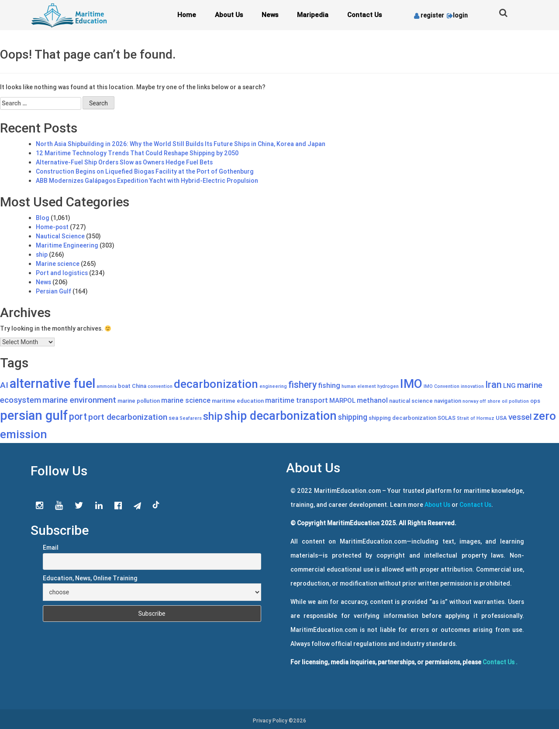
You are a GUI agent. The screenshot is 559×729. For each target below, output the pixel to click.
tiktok (156, 505)
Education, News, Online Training (90, 578)
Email (51, 547)
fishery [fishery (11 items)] (302, 385)
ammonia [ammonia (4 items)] (107, 386)
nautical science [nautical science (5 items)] (411, 401)
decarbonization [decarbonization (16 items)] (216, 384)
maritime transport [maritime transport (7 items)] (296, 400)
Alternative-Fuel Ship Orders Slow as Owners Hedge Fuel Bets (124, 162)
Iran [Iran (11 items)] (493, 385)
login (456, 15)
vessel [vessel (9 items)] (520, 417)
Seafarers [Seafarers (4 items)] (190, 418)
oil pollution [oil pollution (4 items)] (515, 401)
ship (42, 254)
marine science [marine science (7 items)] (185, 400)
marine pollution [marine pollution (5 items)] (138, 401)
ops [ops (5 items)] (535, 401)
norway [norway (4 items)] (470, 401)
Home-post (52, 227)
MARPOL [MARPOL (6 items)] (342, 400)
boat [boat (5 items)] (124, 386)
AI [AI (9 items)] (4, 385)
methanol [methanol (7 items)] (372, 400)
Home (186, 14)
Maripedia (312, 14)
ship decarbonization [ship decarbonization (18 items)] (280, 415)
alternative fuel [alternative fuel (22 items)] (52, 383)
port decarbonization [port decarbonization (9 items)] (127, 417)
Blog (42, 218)
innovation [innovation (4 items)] (472, 386)
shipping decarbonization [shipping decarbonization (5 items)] (402, 418)
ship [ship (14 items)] (213, 416)
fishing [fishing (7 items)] (329, 385)
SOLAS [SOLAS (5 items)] (446, 418)
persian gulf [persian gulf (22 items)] (34, 415)
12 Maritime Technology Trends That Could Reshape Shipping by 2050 (137, 153)
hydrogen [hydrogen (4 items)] (388, 386)
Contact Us (364, 14)
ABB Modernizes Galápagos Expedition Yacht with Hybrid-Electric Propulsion (147, 181)
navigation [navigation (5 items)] (447, 401)
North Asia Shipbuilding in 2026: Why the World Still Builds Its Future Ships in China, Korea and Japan (180, 144)
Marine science (57, 264)
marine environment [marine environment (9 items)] (79, 399)
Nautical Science (60, 236)
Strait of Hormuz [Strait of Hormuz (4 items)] (475, 418)
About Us (229, 14)
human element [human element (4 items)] (359, 386)
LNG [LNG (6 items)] (509, 385)
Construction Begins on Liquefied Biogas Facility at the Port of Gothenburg (145, 171)
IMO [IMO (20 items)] (411, 383)
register (429, 15)
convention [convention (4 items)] (160, 386)
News (270, 14)
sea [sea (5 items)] (173, 418)
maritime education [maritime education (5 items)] (238, 401)
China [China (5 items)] (139, 386)
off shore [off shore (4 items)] (490, 401)
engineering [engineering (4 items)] (273, 386)
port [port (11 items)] (78, 416)
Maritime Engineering (67, 245)
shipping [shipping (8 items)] (352, 417)
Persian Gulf (53, 291)
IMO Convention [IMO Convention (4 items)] (441, 386)
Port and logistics (62, 273)
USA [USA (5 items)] (501, 418)
